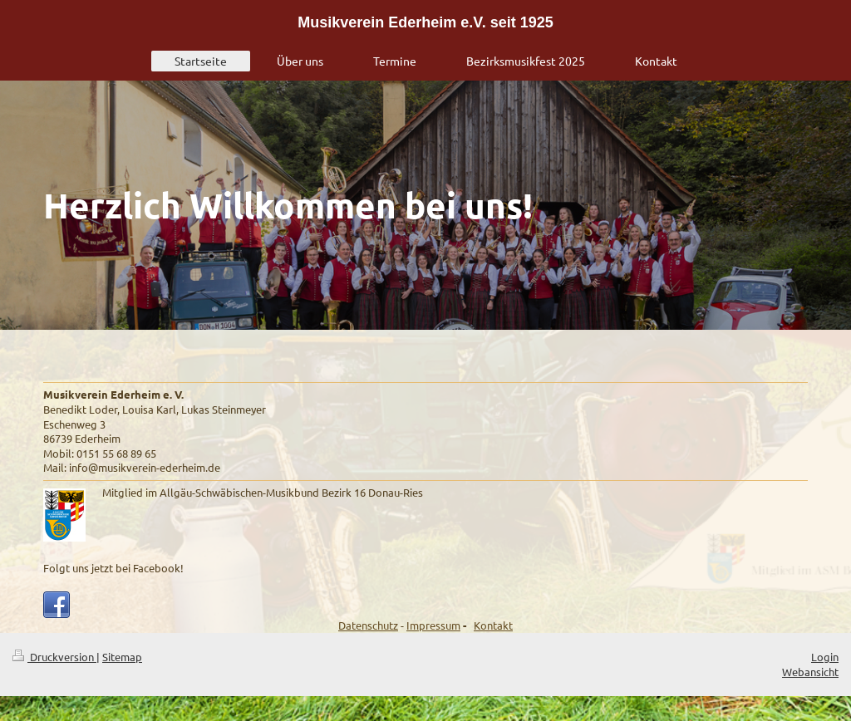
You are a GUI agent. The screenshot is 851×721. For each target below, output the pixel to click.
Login (825, 657)
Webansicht (810, 672)
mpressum (435, 625)
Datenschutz (368, 625)
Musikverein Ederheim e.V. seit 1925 (425, 22)
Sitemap (122, 657)
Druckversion (54, 657)
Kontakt (493, 625)
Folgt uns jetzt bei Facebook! (113, 568)
